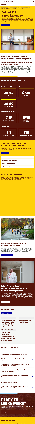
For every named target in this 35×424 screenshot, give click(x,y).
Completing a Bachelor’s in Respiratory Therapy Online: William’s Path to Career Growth (8, 336)
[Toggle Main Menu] (17, 4)
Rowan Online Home (4, 7)
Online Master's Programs (25, 7)
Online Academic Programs (14, 7)
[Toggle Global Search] (34, 1)
